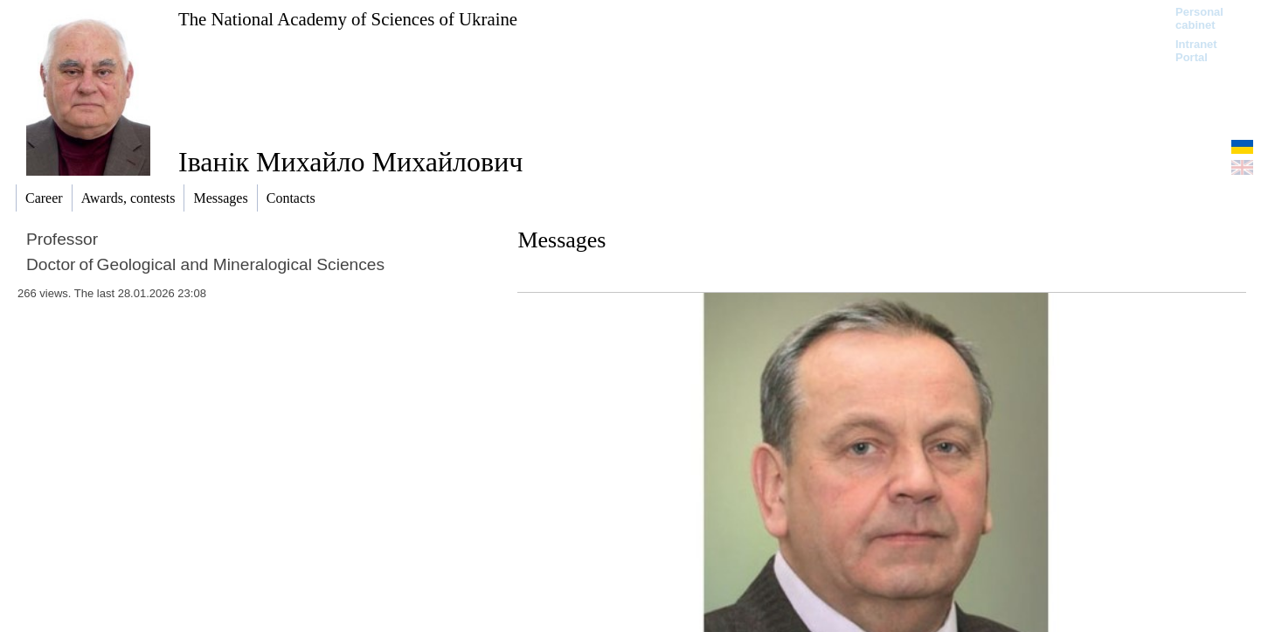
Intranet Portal (1196, 51)
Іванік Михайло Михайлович (350, 161)
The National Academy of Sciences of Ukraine (347, 19)
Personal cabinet (1199, 18)
